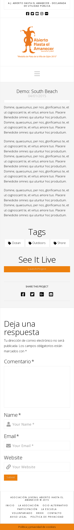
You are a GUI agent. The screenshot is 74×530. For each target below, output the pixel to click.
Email (11, 436)
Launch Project (37, 269)
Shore (60, 243)
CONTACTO (55, 513)
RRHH (40, 513)
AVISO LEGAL (18, 517)
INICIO (10, 505)
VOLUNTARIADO (22, 513)
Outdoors (37, 243)
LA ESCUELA (49, 509)
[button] (37, 74)
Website (13, 457)
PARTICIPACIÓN (27, 509)
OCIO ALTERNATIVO (55, 505)
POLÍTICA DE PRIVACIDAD (47, 517)
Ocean (14, 243)
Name (12, 414)
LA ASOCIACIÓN (28, 505)
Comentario (19, 361)
